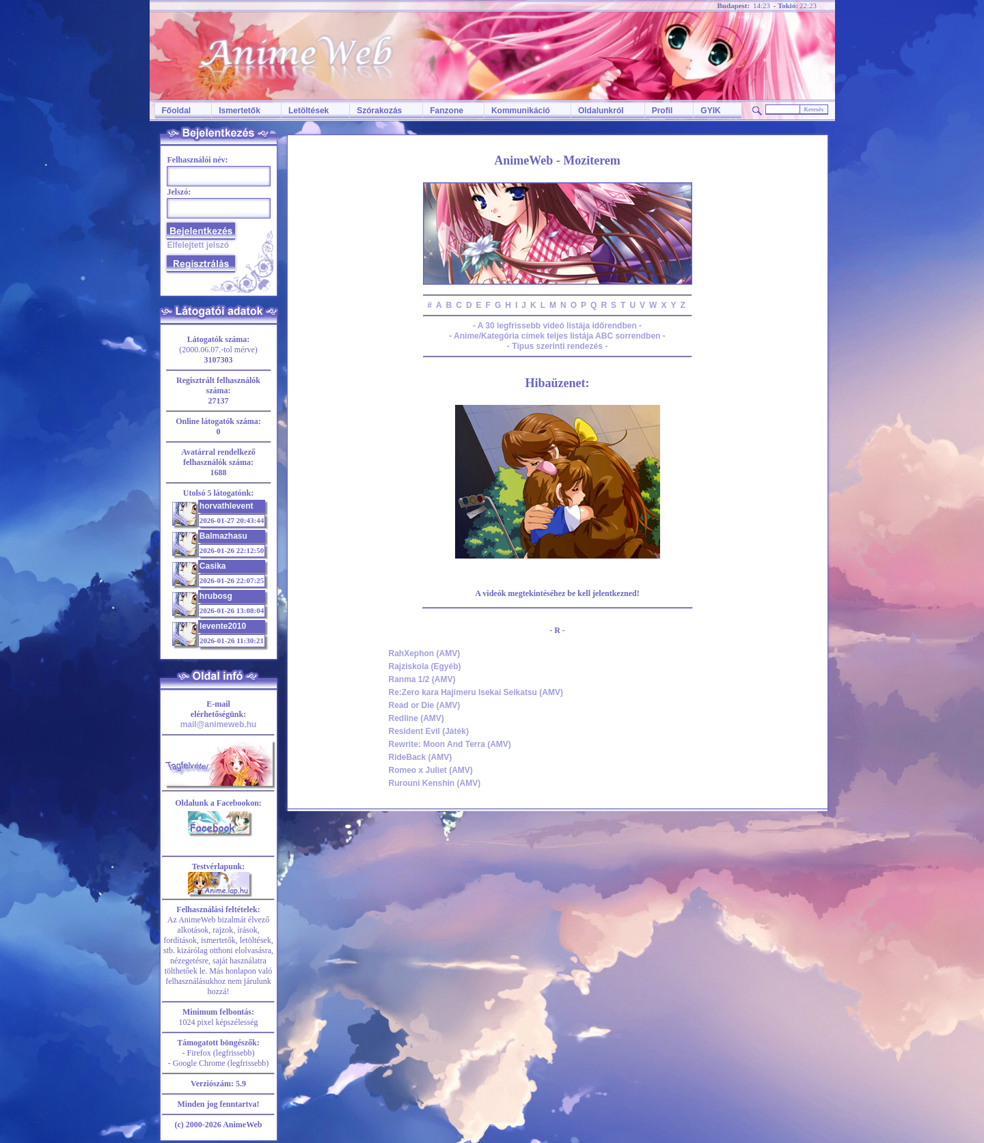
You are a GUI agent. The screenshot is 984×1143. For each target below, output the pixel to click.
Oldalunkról (601, 110)
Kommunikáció (520, 110)
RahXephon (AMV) (425, 653)
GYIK (710, 110)
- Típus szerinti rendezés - (557, 346)
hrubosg (216, 596)
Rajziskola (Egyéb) (425, 666)
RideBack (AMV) (420, 757)
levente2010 (223, 626)
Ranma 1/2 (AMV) (422, 679)
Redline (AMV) (416, 718)
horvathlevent (227, 506)
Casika (213, 566)
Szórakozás (379, 110)
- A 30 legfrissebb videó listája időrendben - (557, 325)
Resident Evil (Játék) (429, 731)
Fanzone (446, 110)
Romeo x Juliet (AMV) (431, 770)
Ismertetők (239, 110)
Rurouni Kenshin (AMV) (435, 783)
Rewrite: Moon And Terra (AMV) (450, 744)
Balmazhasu (223, 536)
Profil (662, 110)
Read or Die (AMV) (425, 705)
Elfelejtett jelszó (198, 245)
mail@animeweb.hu (218, 724)
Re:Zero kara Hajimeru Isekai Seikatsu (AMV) (476, 692)
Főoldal (176, 110)
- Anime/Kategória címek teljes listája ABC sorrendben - (557, 336)
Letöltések (308, 110)
